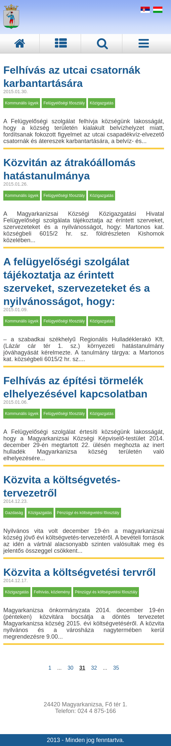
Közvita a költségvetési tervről (79, 572)
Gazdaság (14, 512)
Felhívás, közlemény (52, 592)
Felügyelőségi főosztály (64, 103)
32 (94, 668)
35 (116, 668)
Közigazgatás (101, 103)
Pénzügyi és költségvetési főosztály (88, 512)
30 (70, 668)
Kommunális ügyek (21, 103)
